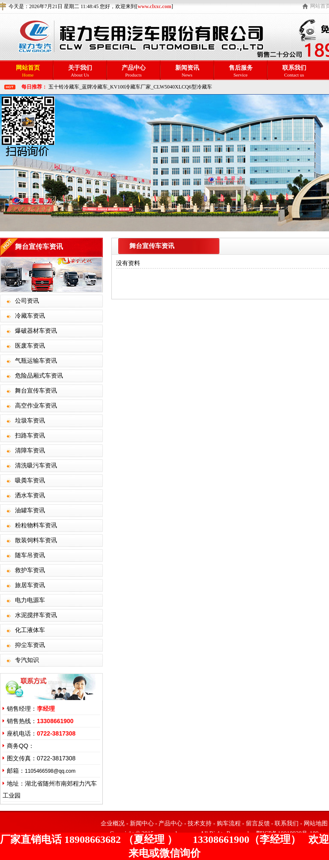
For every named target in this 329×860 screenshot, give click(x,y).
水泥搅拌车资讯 (36, 615)
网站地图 (316, 823)
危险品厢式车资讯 (39, 375)
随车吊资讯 (30, 555)
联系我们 (287, 823)
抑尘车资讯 (30, 645)
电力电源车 (30, 600)
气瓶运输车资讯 (36, 361)
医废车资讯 (30, 346)
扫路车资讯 (30, 435)
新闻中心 (142, 823)
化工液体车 (30, 630)
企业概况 (113, 823)
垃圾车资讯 (30, 420)
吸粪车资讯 (30, 480)
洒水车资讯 (30, 495)
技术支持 (200, 823)
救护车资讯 (30, 570)
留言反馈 (258, 823)
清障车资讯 (30, 450)
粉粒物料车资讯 (36, 525)
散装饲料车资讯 (36, 540)
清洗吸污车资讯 (36, 465)
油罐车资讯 (30, 510)
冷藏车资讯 (30, 316)
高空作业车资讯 (36, 405)
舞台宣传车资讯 (36, 390)
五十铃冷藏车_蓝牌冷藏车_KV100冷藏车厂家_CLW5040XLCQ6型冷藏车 (130, 87)
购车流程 (229, 823)
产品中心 (170, 823)
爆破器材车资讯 (36, 331)
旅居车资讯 (30, 585)
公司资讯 (27, 301)
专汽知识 (27, 660)
